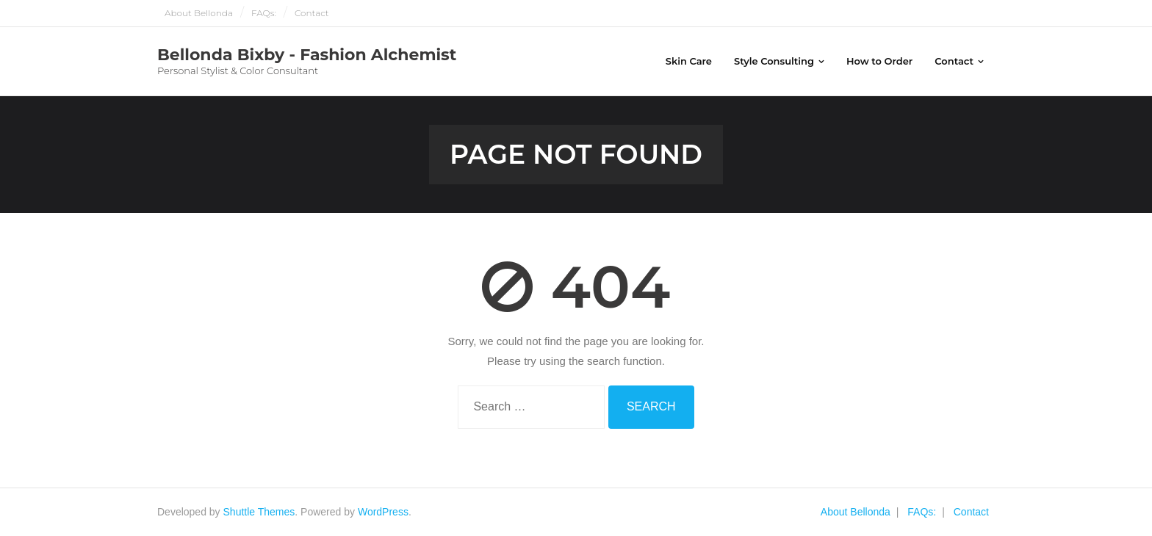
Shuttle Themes (259, 512)
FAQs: (263, 12)
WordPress (383, 512)
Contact (312, 12)
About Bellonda (199, 12)
